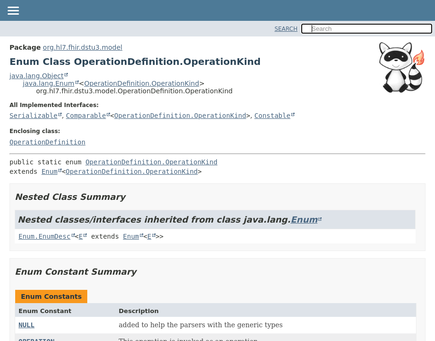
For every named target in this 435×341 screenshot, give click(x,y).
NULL (27, 325)
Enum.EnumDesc (45, 236)
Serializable (33, 115)
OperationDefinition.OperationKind (141, 83)
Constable (272, 115)
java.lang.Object (36, 76)
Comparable (86, 115)
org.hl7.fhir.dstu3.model (82, 47)
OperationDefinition (47, 142)
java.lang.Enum (48, 83)
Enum (49, 171)
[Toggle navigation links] (13, 11)
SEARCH (286, 29)
